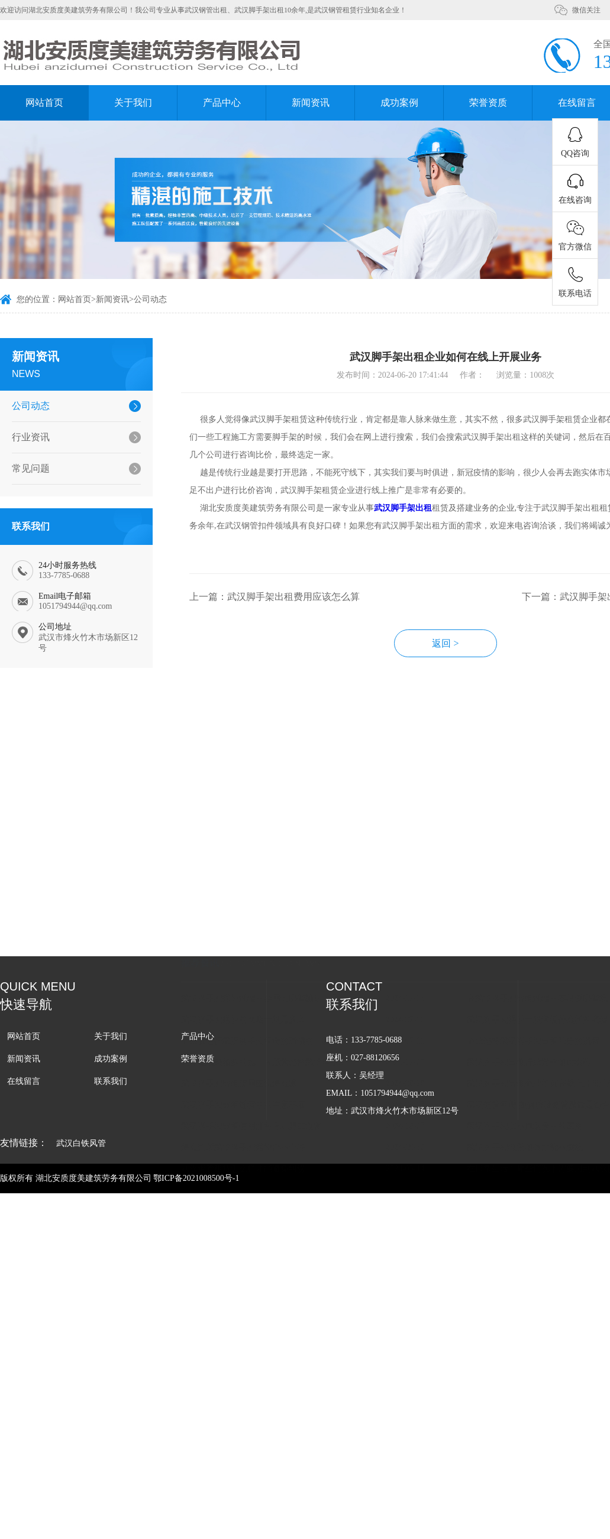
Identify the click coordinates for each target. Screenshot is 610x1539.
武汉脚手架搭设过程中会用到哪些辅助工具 (262, 871)
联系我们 (110, 1081)
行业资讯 (30, 437)
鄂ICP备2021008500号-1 (196, 1178)
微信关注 (586, 10)
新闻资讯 (311, 103)
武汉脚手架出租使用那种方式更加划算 (254, 999)
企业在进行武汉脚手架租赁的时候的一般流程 (267, 914)
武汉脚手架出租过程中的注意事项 (246, 977)
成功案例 (399, 103)
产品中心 (222, 103)
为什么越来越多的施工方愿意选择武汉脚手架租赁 (269, 935)
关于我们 (133, 103)
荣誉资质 (488, 103)
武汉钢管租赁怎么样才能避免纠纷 (246, 1041)
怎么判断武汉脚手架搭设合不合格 (246, 1020)
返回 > (448, 646)
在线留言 (23, 1081)
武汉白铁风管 (81, 1143)
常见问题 (30, 468)
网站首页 (44, 103)
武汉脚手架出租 (406, 510)
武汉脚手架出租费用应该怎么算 (242, 956)
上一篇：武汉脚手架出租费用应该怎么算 (277, 599)
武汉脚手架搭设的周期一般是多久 (246, 892)
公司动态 (150, 300)
